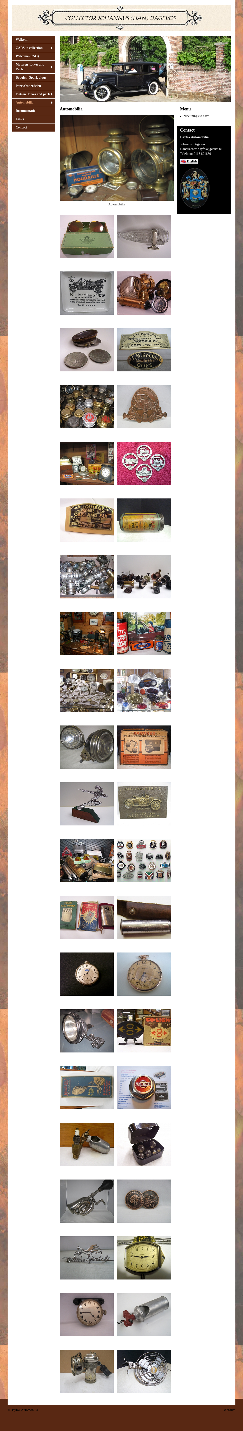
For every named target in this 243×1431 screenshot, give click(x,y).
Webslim (229, 1410)
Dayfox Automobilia (24, 1410)
